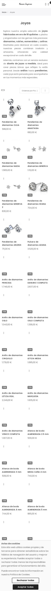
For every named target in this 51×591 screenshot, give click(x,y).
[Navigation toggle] (4, 4)
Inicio (4, 12)
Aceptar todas (26, 586)
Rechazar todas (25, 580)
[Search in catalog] (45, 4)
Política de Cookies (20, 574)
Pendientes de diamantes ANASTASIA (35, 125)
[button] (4, 100)
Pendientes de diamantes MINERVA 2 (12, 203)
